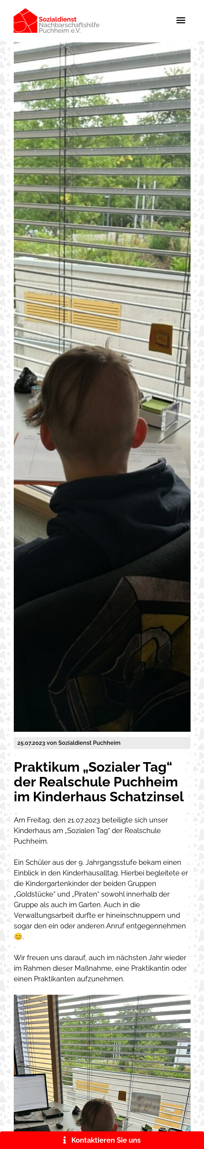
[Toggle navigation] (184, 20)
